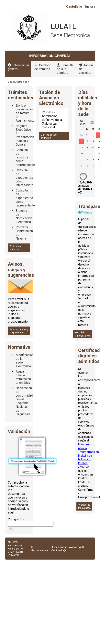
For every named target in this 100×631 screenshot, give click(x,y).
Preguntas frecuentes (84, 506)
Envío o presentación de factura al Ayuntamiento (25, 113)
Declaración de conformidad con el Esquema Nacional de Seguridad (24, 401)
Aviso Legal (76, 547)
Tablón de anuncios (86, 69)
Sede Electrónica (17, 81)
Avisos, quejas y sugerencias (18, 331)
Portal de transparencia (82, 334)
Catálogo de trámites (42, 67)
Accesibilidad (59, 547)
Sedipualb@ (59, 550)
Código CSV (16, 519)
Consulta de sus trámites (65, 69)
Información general (18, 67)
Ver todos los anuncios (49, 136)
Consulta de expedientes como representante (25, 198)
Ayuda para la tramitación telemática (23, 377)
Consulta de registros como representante (25, 157)
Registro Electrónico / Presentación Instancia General (25, 135)
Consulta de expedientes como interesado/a (24, 177)
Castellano (74, 6)
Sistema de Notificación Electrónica (24, 216)
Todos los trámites (15, 248)
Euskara (89, 6)
